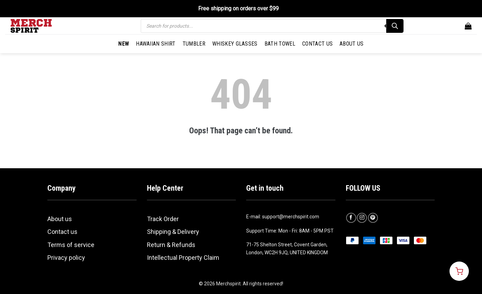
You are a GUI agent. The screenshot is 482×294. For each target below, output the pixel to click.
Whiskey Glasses (235, 43)
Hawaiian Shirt (155, 43)
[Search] (395, 26)
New (123, 43)
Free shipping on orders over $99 (238, 8)
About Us (352, 43)
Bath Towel (280, 43)
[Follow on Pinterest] (373, 218)
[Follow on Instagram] (362, 218)
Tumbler (194, 43)
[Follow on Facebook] (351, 218)
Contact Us (317, 43)
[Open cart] (459, 271)
